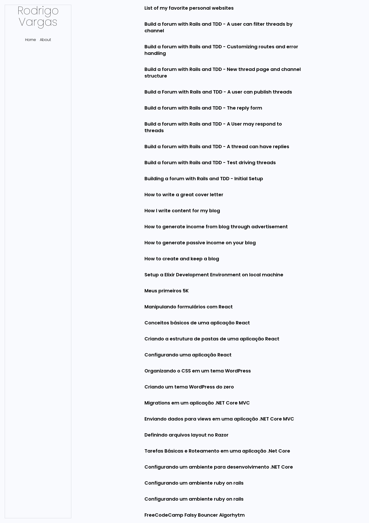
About (45, 39)
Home (30, 39)
